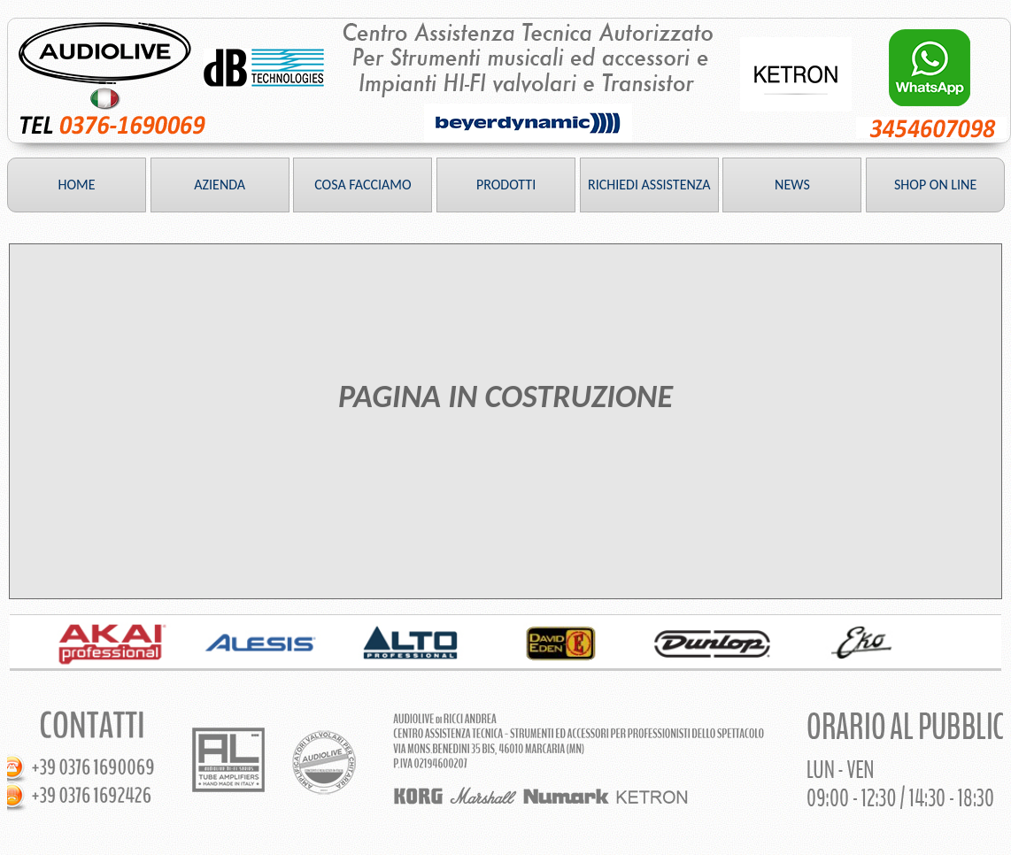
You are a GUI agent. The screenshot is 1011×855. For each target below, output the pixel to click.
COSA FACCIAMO (362, 184)
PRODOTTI (506, 184)
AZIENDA (219, 184)
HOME (76, 184)
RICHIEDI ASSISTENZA (649, 184)
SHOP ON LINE (935, 184)
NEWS (792, 184)
